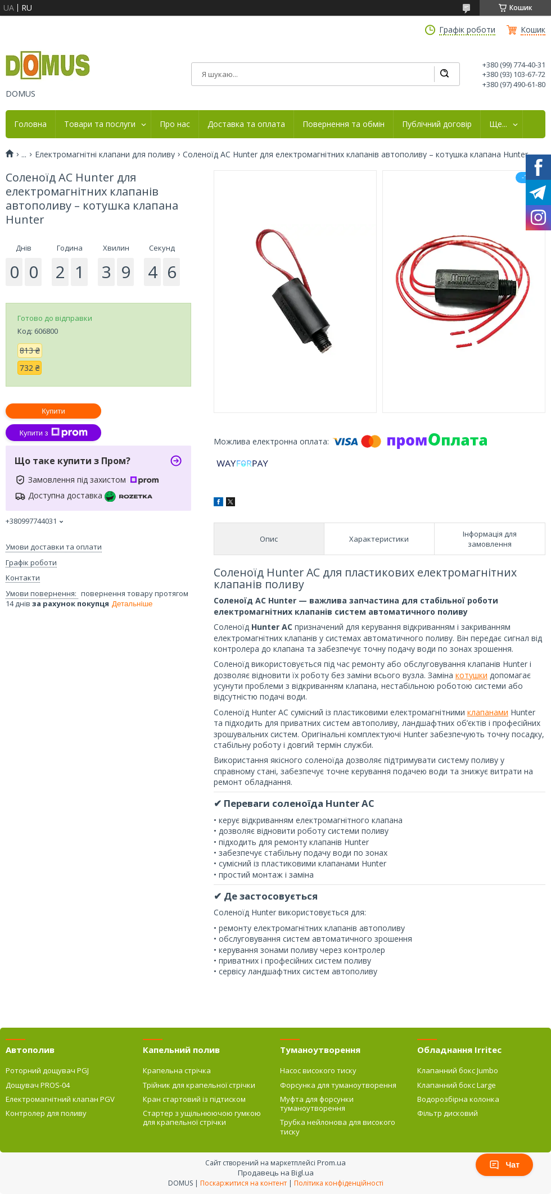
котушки (471, 675)
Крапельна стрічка (177, 1070)
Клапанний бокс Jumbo (457, 1070)
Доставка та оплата (246, 124)
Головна (30, 124)
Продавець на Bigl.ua (276, 1173)
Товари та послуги (100, 124)
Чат (504, 1165)
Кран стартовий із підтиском (194, 1099)
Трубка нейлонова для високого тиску (337, 1126)
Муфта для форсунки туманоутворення (317, 1103)
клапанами (487, 712)
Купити (53, 411)
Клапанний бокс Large (456, 1085)
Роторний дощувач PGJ (47, 1070)
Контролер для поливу (46, 1113)
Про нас (175, 124)
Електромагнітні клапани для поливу (105, 154)
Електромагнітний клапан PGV (60, 1099)
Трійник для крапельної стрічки (199, 1085)
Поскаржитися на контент (243, 1183)
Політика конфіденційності (338, 1183)
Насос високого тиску (318, 1070)
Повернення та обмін (343, 124)
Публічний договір (437, 124)
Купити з (53, 433)
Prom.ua (331, 1162)
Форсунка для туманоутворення (338, 1085)
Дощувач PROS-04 (38, 1085)
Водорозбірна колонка (458, 1099)
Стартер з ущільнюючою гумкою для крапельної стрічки (202, 1117)
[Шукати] (444, 74)
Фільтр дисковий (447, 1113)
